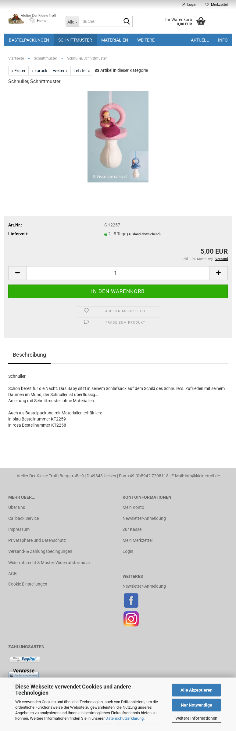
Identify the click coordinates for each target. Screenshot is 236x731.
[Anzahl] (118, 273)
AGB (12, 573)
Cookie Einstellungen (27, 584)
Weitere (146, 40)
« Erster (18, 70)
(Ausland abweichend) (144, 234)
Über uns (16, 507)
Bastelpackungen (29, 40)
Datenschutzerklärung (124, 718)
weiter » (60, 70)
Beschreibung (29, 354)
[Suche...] (72, 21)
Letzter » (81, 70)
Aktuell (200, 40)
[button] (17, 273)
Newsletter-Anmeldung (144, 518)
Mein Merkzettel (137, 540)
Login (128, 551)
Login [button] (189, 4)
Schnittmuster (75, 40)
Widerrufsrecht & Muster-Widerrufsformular (49, 562)
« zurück (39, 70)
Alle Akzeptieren (197, 690)
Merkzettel (217, 4)
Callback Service (23, 518)
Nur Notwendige (196, 705)
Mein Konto (133, 507)
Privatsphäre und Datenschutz (37, 540)
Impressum (19, 529)
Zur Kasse (132, 529)
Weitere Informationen (196, 718)
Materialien (114, 40)
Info (223, 40)
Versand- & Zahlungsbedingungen (40, 551)
